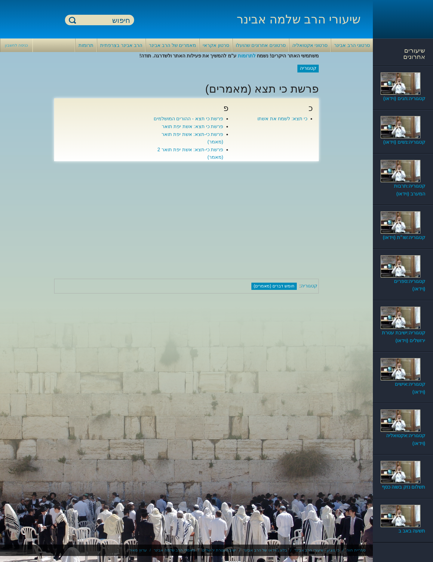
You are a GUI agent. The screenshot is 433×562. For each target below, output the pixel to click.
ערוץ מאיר (138, 550)
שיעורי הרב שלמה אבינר (299, 19)
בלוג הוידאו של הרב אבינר (265, 550)
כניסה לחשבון (16, 45)
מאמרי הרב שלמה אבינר (174, 550)
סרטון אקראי (216, 45)
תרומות (86, 45)
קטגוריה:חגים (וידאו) (404, 98)
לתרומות (247, 55)
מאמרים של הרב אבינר (172, 45)
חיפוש (72, 20)
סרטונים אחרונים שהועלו (261, 45)
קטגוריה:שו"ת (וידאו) (404, 237)
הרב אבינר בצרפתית (121, 45)
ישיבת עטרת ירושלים (219, 550)
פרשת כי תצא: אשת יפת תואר (192, 126)
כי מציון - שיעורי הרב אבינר (316, 550)
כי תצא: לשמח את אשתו (282, 118)
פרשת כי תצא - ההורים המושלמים (188, 118)
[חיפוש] (103, 20)
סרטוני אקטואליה (309, 45)
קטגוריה (309, 285)
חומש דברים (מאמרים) (274, 286)
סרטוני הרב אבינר (352, 45)
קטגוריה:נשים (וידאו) (404, 142)
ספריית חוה (356, 550)
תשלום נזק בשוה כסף (403, 487)
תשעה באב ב (411, 530)
